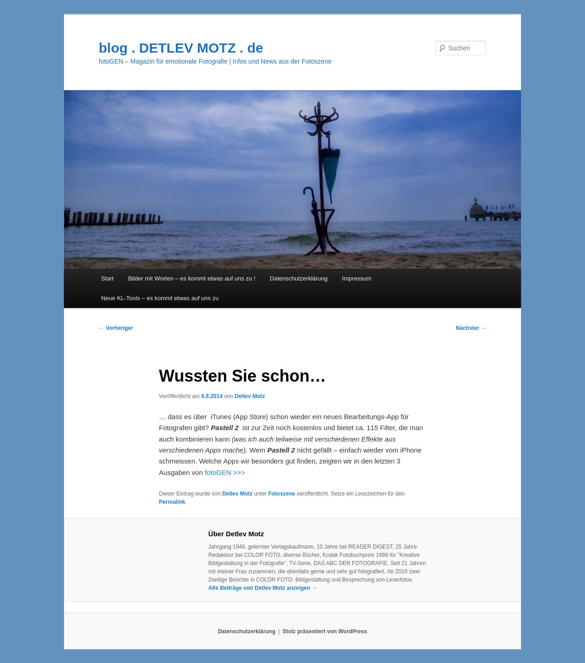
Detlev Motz (249, 396)
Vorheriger (116, 328)
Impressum (356, 278)
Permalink (172, 502)
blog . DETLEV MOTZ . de (181, 47)
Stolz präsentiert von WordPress (324, 631)
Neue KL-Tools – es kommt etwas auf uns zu (159, 298)
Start (107, 278)
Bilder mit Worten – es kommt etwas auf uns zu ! (191, 278)
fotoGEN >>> (225, 472)
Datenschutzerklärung (298, 278)
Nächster (471, 328)
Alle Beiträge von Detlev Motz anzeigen (262, 588)
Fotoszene (281, 494)
